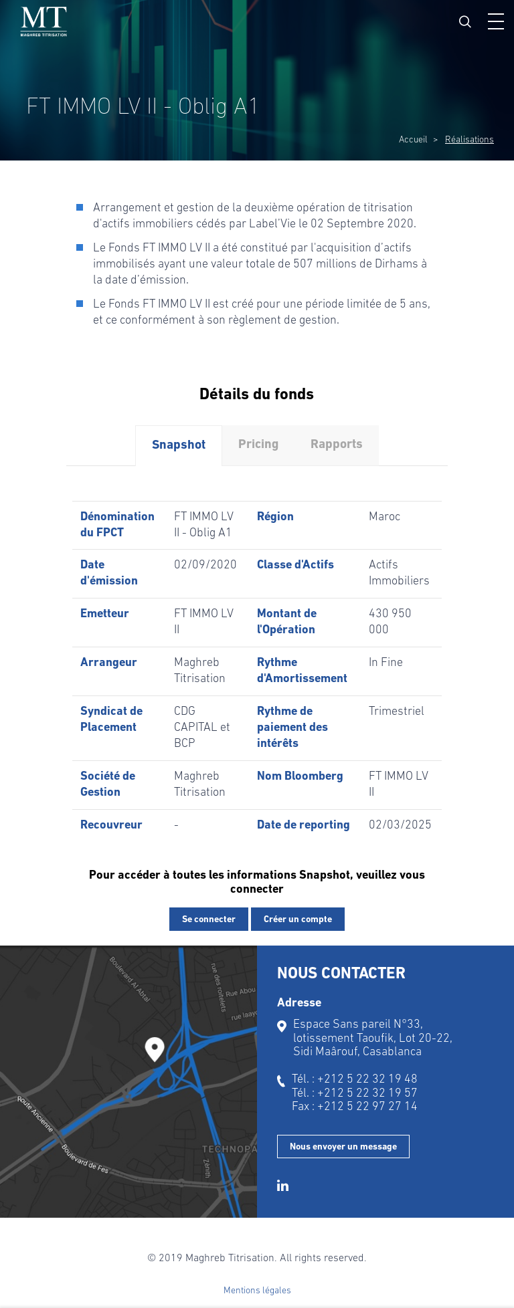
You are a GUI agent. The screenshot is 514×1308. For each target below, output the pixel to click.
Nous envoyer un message (343, 1147)
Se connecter (209, 920)
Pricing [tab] (258, 445)
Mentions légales (257, 1291)
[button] (496, 21)
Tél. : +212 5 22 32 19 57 (355, 1093)
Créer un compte (298, 920)
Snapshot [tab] (178, 445)
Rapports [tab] (337, 445)
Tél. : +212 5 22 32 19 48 (355, 1079)
